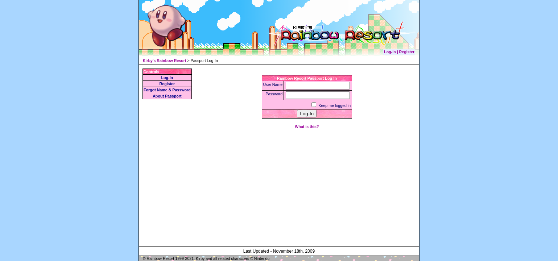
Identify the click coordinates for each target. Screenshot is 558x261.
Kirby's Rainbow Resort (164, 60)
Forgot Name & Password (167, 90)
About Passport (167, 96)
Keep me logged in (334, 105)
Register (167, 84)
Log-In (167, 77)
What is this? (307, 126)
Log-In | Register (399, 52)
